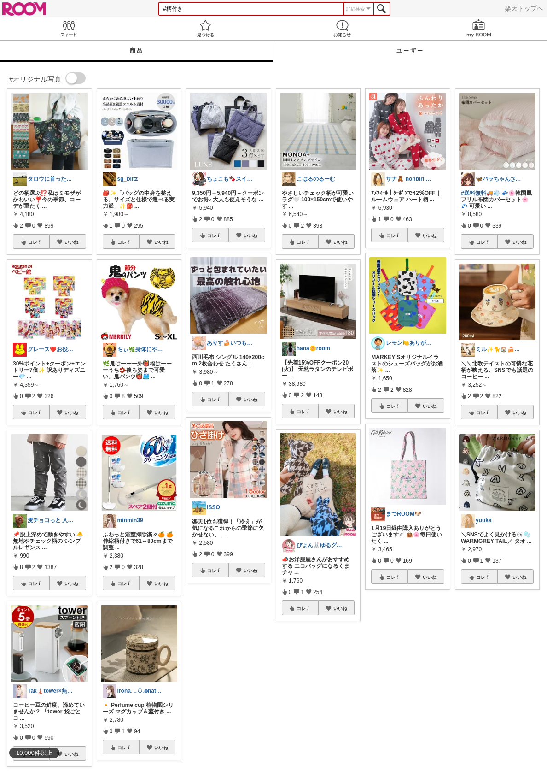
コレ (35, 242)
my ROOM (478, 28)
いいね (71, 242)
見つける (205, 28)
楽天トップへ (524, 8)
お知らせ (342, 28)
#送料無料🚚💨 (480, 193)
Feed (68, 28)
